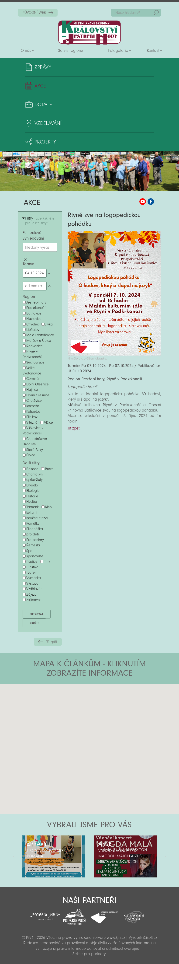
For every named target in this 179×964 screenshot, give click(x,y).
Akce (40, 86)
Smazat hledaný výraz (25, 259)
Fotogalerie (118, 50)
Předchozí (14, 856)
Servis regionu (70, 50)
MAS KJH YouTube (142, 201)
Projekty (45, 142)
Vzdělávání (47, 123)
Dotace (43, 104)
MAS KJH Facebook (151, 201)
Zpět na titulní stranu (89, 32)
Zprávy (42, 67)
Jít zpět (51, 642)
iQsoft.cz (150, 937)
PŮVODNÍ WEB (34, 12)
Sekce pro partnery (89, 953)
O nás (26, 50)
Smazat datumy (49, 286)
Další (164, 856)
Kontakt (153, 50)
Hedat (156, 12)
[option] (54, 856)
